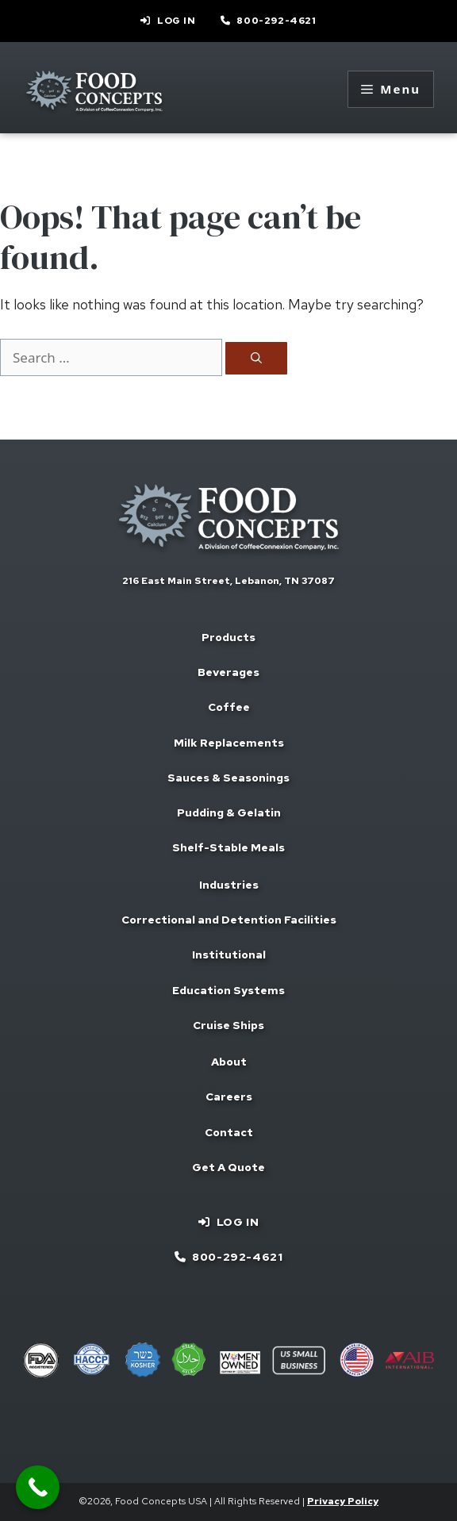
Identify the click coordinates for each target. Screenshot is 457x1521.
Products (228, 637)
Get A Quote (228, 1167)
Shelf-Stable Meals (228, 847)
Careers (228, 1096)
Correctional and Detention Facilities (228, 919)
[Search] (256, 358)
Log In (176, 20)
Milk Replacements (229, 743)
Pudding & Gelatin (229, 812)
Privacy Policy (342, 1501)
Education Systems (228, 990)
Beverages (228, 672)
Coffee (229, 707)
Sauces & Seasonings (228, 777)
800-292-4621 (276, 20)
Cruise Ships (228, 1025)
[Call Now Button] (38, 1487)
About (229, 1061)
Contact (229, 1132)
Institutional (229, 954)
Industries (229, 885)
